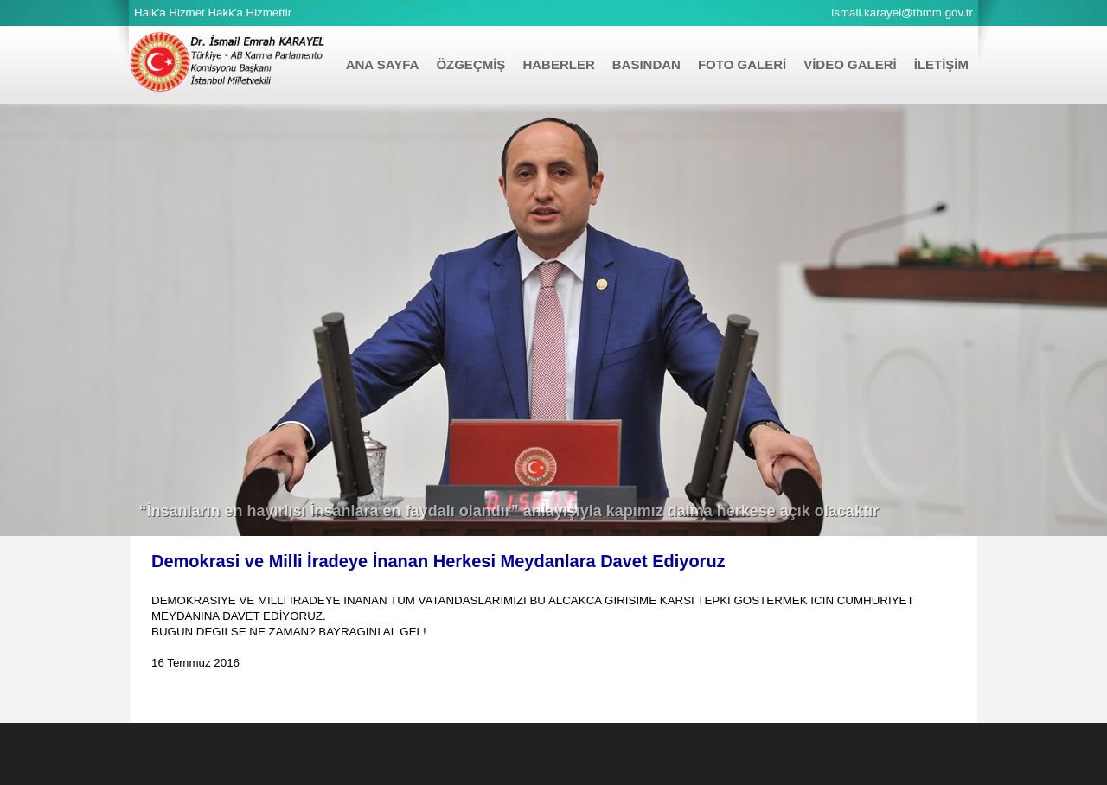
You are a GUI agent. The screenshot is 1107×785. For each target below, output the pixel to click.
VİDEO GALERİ (850, 64)
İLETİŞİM (941, 64)
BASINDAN (646, 64)
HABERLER (558, 64)
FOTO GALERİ (742, 64)
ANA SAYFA (382, 64)
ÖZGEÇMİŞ (470, 64)
